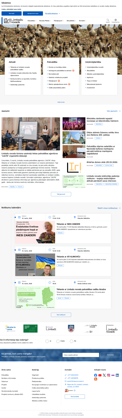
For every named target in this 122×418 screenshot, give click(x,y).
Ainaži (59, 298)
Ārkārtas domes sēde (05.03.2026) (102, 162)
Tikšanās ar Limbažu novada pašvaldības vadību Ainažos (81, 289)
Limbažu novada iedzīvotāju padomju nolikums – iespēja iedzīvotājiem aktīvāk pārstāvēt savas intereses (103, 178)
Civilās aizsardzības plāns (40, 388)
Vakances (5, 381)
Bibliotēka (98, 124)
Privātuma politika (38, 378)
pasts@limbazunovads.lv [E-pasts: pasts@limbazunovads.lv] (75, 381)
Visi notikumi (61, 315)
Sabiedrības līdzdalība (111, 184)
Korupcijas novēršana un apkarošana (44, 385)
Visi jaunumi (61, 194)
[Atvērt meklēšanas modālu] (108, 21)
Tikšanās (60, 233)
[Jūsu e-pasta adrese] (81, 355)
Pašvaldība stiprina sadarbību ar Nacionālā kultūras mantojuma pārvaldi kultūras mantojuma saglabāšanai (101, 150)
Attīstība (12, 187)
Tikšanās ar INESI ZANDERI (68, 224)
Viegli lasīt (35, 375)
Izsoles (4, 388)
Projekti (4, 385)
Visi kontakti (75, 396)
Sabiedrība (99, 184)
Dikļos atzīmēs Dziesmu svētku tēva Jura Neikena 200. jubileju (103, 133)
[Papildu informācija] (74, 390)
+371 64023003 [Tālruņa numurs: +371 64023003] (72, 375)
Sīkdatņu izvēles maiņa (39, 401)
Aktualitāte (99, 165)
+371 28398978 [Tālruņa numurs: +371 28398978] (72, 378)
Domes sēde (108, 165)
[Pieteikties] (110, 355)
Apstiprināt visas (32, 13)
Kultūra (98, 138)
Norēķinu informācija (9, 378)
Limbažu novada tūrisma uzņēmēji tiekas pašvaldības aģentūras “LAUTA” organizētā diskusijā (30, 154)
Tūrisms (20, 187)
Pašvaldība (5, 375)
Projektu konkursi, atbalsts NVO (12, 394)
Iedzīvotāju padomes (39, 397)
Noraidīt (11, 13)
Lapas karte (36, 391)
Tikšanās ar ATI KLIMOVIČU (68, 256)
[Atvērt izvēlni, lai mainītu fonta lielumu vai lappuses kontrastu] (115, 21)
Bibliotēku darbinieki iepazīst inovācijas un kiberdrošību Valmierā (102, 119)
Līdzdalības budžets (38, 394)
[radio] (48, 341)
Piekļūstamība (36, 381)
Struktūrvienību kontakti (10, 391)
